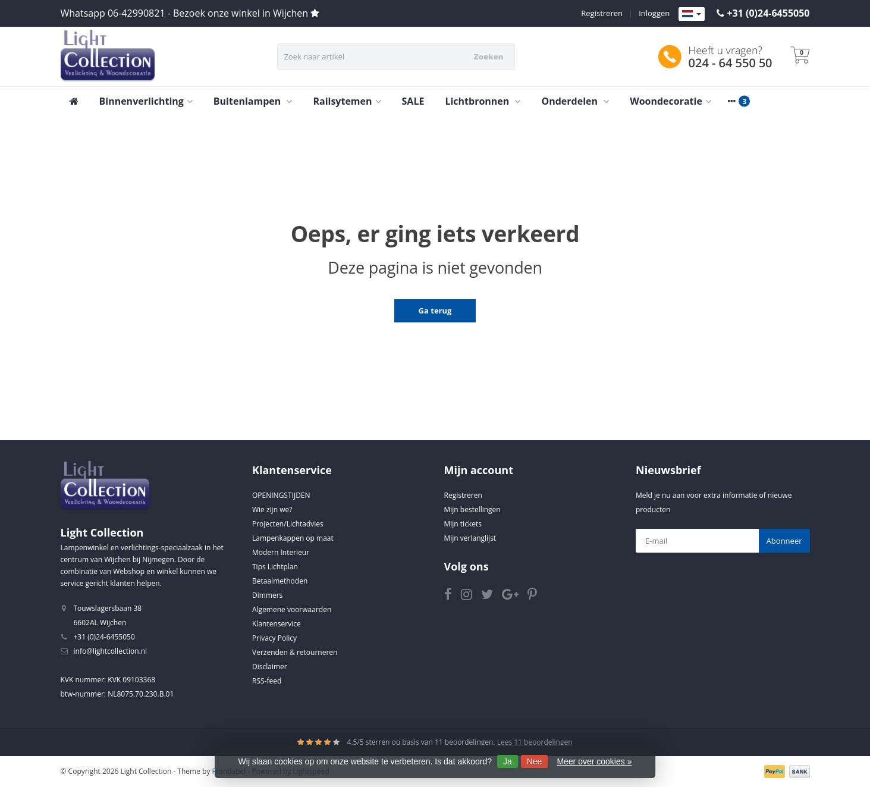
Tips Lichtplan (275, 567)
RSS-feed (266, 681)
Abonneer (784, 540)
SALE (413, 101)
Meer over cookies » (594, 761)
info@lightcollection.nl (110, 651)
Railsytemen (347, 101)
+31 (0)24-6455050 (768, 13)
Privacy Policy (274, 638)
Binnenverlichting (146, 101)
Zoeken (489, 56)
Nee (534, 761)
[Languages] (692, 14)
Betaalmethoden (279, 581)
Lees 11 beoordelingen (535, 742)
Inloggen (654, 13)
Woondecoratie (670, 101)
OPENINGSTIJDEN (281, 495)
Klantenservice (276, 624)
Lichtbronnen (482, 101)
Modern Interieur (280, 552)
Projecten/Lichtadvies (287, 524)
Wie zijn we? (272, 509)
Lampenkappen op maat (293, 538)
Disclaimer (269, 666)
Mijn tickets (463, 524)
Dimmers (267, 595)
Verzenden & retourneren (294, 652)
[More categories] (732, 101)
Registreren (602, 13)
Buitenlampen (253, 101)
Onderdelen (575, 101)
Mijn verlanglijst (470, 538)
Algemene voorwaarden (291, 609)
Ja (507, 761)
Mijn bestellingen (472, 509)
